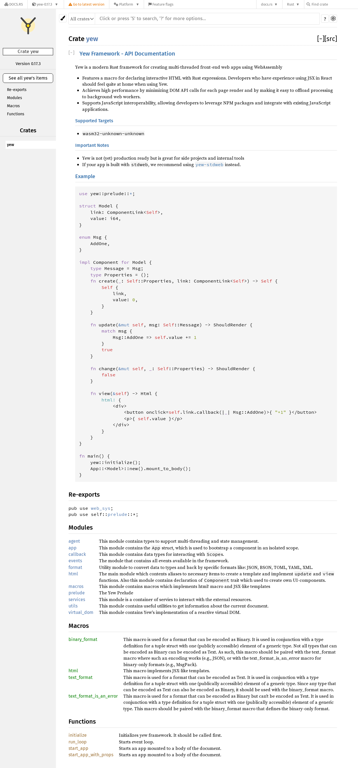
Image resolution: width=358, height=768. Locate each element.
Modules (14, 97)
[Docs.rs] (13, 4)
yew (10, 144)
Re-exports (17, 89)
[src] (330, 39)
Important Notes (92, 145)
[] (320, 39)
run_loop (78, 742)
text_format (81, 677)
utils (73, 606)
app (73, 548)
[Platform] (126, 4)
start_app (78, 748)
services (77, 599)
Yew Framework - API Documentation (127, 53)
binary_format (83, 639)
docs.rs (266, 4)
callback (77, 554)
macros (76, 586)
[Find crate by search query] (334, 4)
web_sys (100, 508)
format (75, 567)
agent (74, 541)
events (75, 560)
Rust (290, 4)
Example (85, 176)
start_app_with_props (91, 754)
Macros (13, 106)
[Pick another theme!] (63, 18)
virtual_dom (81, 612)
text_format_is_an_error (93, 696)
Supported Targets (94, 120)
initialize (78, 735)
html (73, 573)
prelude (117, 514)
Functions (15, 114)
